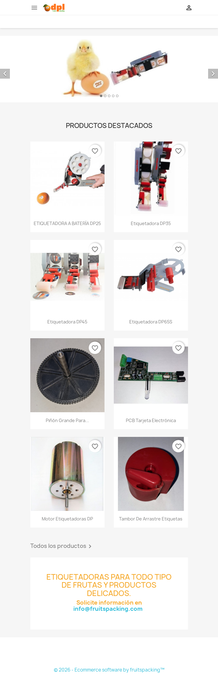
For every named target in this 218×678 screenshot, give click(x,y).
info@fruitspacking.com (109, 609)
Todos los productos (62, 546)
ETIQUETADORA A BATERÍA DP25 (67, 223)
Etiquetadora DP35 (151, 223)
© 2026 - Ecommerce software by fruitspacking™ (109, 670)
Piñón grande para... (67, 420)
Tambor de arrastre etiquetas (150, 519)
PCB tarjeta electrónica (151, 420)
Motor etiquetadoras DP (67, 519)
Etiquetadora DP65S (150, 322)
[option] (109, 69)
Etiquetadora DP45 (67, 322)
